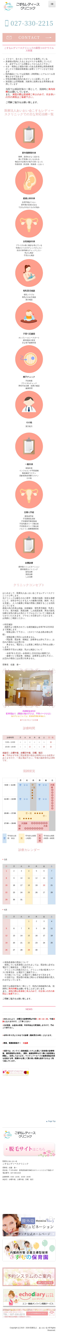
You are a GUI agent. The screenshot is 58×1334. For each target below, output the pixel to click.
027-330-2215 (16, 1173)
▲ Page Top (51, 1121)
